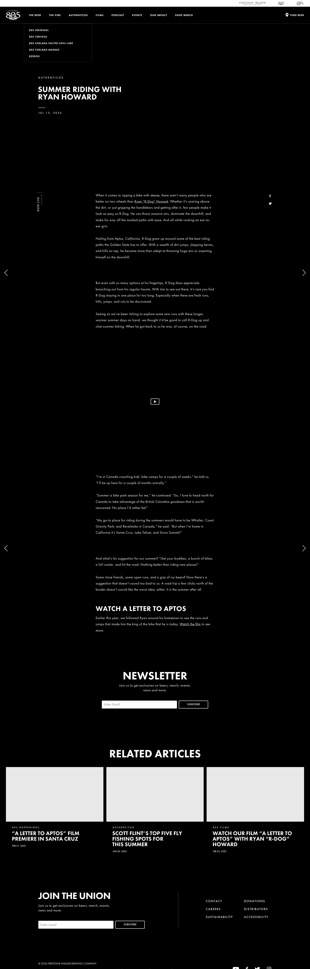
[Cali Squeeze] (300, 3)
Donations (254, 901)
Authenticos (78, 15)
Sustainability (219, 917)
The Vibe (55, 15)
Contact (214, 901)
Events (137, 15)
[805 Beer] (281, 3)
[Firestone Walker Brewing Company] (252, 3)
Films (100, 15)
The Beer (35, 15)
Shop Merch (184, 15)
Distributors (256, 909)
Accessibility (256, 917)
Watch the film (190, 624)
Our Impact (158, 15)
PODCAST (118, 15)
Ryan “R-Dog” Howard (151, 201)
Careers (213, 909)
